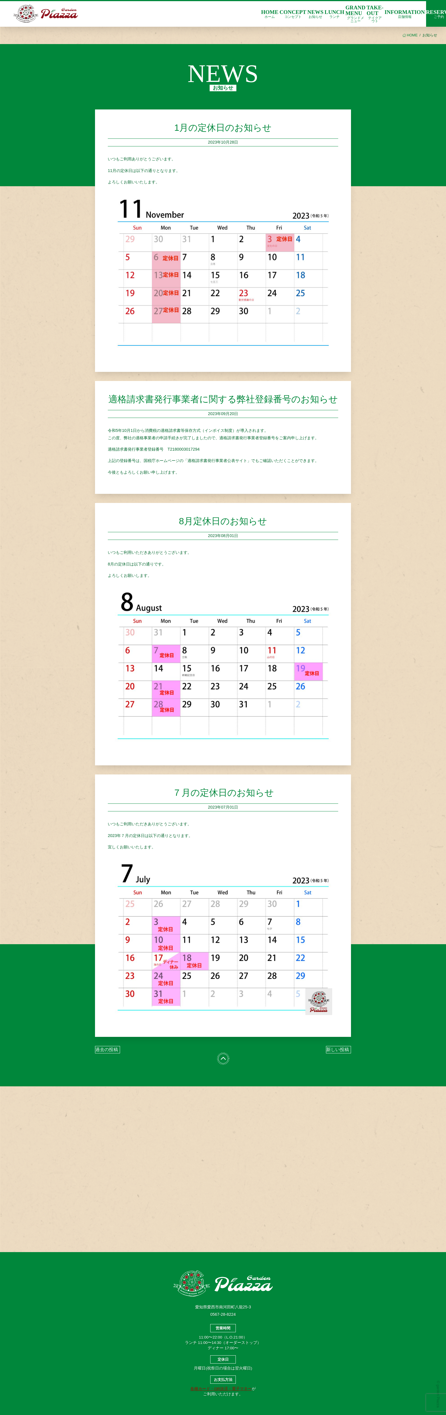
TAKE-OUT (375, 14)
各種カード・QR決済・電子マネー (221, 1389)
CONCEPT (293, 14)
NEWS (315, 14)
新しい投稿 (337, 1049)
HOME (269, 14)
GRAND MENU (355, 14)
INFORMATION (405, 14)
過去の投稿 (106, 1049)
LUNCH (334, 14)
